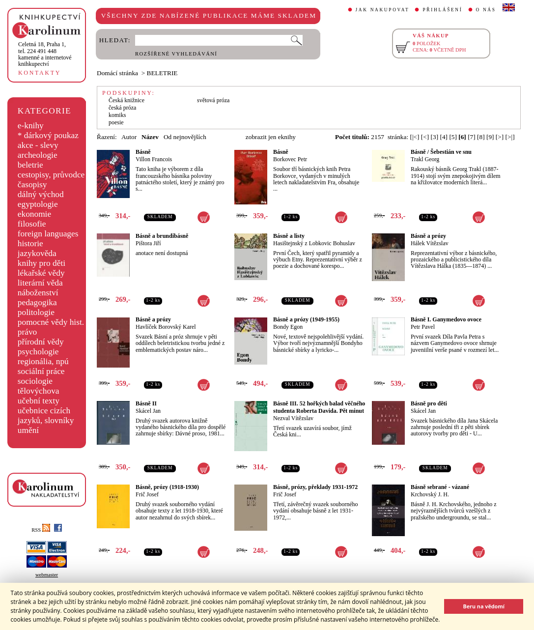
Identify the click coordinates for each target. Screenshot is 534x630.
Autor (129, 137)
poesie (116, 122)
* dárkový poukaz (48, 135)
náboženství (38, 292)
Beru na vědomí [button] (484, 606)
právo (27, 332)
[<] (425, 137)
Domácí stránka (117, 73)
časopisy (32, 184)
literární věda (40, 282)
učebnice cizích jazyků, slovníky (46, 415)
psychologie (38, 351)
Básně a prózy (428, 235)
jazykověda (37, 253)
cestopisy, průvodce (51, 174)
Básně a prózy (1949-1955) (306, 319)
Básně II (146, 403)
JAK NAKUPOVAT (383, 9)
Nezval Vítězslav (293, 418)
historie (30, 243)
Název (150, 137)
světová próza (213, 100)
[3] (435, 137)
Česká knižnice (126, 100)
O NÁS (486, 9)
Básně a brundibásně (162, 235)
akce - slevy (38, 145)
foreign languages (48, 233)
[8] (481, 137)
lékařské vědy (41, 273)
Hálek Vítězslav (430, 243)
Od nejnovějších (185, 137)
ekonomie (34, 214)
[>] (500, 137)
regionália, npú (43, 361)
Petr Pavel (423, 326)
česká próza (122, 107)
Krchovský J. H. (430, 494)
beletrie (30, 165)
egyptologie (38, 204)
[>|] (510, 137)
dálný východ (41, 194)
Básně (143, 151)
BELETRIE (162, 73)
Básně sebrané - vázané (440, 487)
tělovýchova (38, 391)
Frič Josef (147, 494)
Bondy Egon (288, 326)
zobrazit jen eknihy (271, 137)
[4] (444, 137)
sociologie (35, 381)
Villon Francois (154, 159)
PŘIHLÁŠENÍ (442, 9)
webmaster (46, 574)
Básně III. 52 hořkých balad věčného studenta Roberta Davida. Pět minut (319, 407)
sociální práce (41, 371)
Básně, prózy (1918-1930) (167, 487)
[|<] (414, 137)
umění (28, 430)
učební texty (38, 400)
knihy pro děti (41, 263)
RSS (40, 530)
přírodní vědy (41, 341)
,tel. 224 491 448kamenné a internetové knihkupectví (45, 54)
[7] (472, 137)
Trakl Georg (425, 159)
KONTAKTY (39, 72)
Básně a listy (289, 235)
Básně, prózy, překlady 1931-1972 (315, 487)
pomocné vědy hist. (51, 322)
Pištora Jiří (148, 243)
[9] (490, 137)
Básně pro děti (429, 403)
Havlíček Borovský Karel (166, 326)
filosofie (32, 224)
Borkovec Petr (290, 159)
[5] (453, 137)
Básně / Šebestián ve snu (441, 151)
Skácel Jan (148, 410)
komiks (117, 115)
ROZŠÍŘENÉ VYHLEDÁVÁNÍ (176, 54)
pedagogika (37, 302)
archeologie (37, 155)
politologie (36, 312)
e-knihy (31, 125)
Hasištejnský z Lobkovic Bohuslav (314, 243)
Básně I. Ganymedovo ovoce (446, 319)
